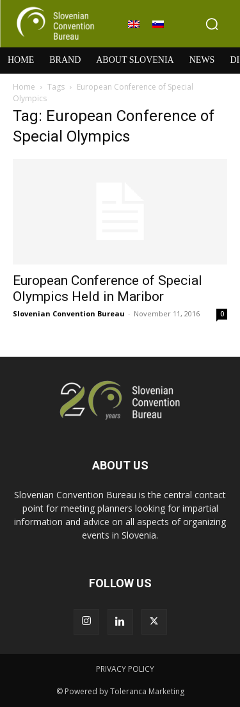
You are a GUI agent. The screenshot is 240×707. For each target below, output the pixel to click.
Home (24, 86)
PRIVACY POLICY (125, 668)
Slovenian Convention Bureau (69, 313)
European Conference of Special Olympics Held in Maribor (107, 288)
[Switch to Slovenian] (158, 24)
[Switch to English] (134, 24)
